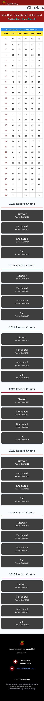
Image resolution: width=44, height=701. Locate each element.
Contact (18, 649)
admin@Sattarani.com (25, 668)
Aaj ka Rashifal (29, 649)
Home (12, 649)
